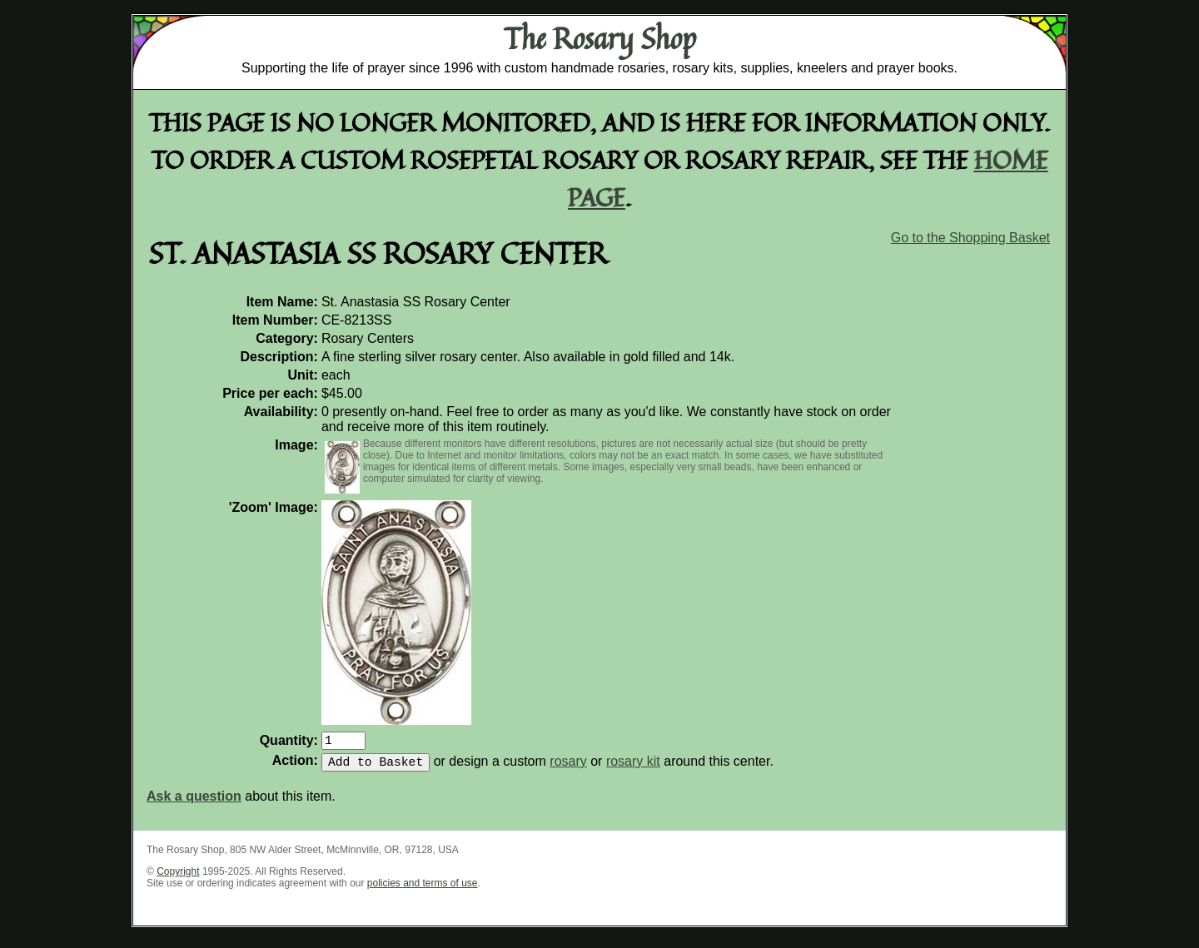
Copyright (178, 878)
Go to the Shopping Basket (970, 238)
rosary (568, 768)
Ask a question (194, 803)
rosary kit (633, 768)
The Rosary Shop (600, 38)
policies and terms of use (422, 890)
